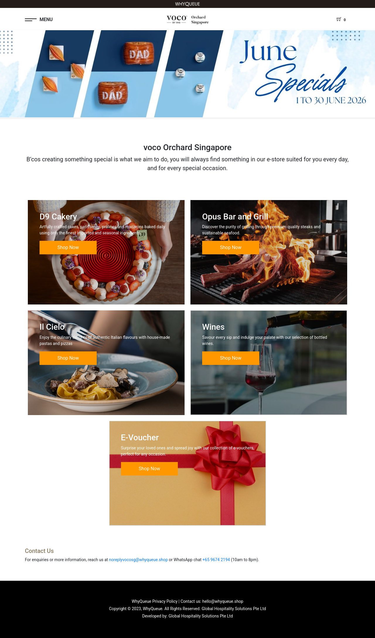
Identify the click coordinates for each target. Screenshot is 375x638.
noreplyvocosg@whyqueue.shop (138, 559)
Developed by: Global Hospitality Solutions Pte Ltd (187, 616)
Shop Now (68, 247)
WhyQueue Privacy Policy (155, 601)
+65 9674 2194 (216, 559)
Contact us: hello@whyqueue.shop (211, 601)
